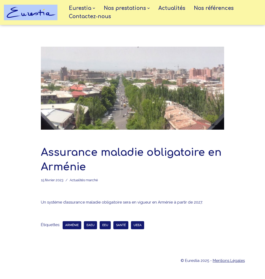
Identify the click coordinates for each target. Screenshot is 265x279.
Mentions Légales (229, 260)
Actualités (171, 8)
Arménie (72, 225)
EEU (105, 225)
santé (121, 225)
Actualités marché (84, 180)
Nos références (214, 8)
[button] (94, 8)
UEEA (138, 225)
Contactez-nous (90, 16)
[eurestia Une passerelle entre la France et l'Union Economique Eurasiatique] (32, 12)
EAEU (90, 225)
